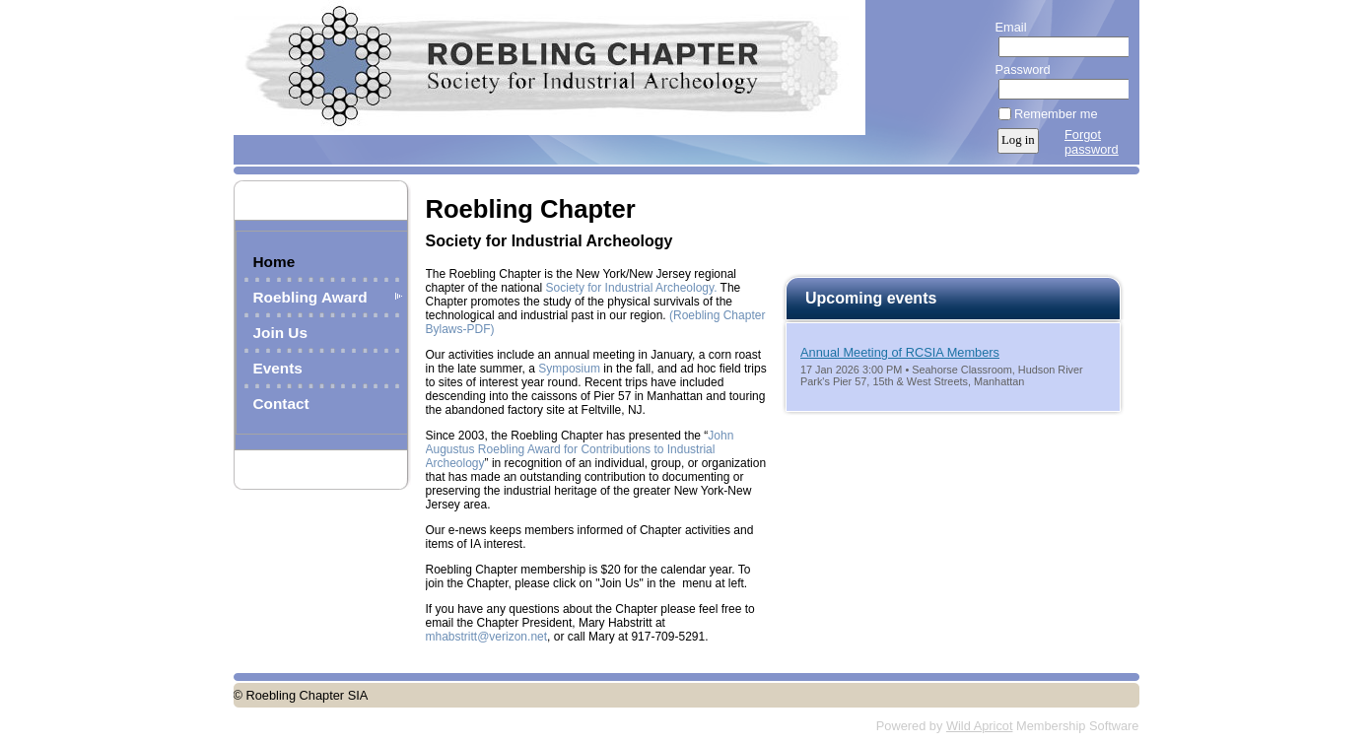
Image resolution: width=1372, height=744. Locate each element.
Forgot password (1091, 142)
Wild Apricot (979, 725)
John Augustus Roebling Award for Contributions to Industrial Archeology (580, 449)
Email (1007, 27)
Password (1019, 69)
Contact (281, 403)
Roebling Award (310, 297)
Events (278, 368)
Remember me (1056, 113)
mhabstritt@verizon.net (487, 636)
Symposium (569, 368)
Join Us (280, 332)
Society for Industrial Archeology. (632, 288)
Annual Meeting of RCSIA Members (899, 352)
